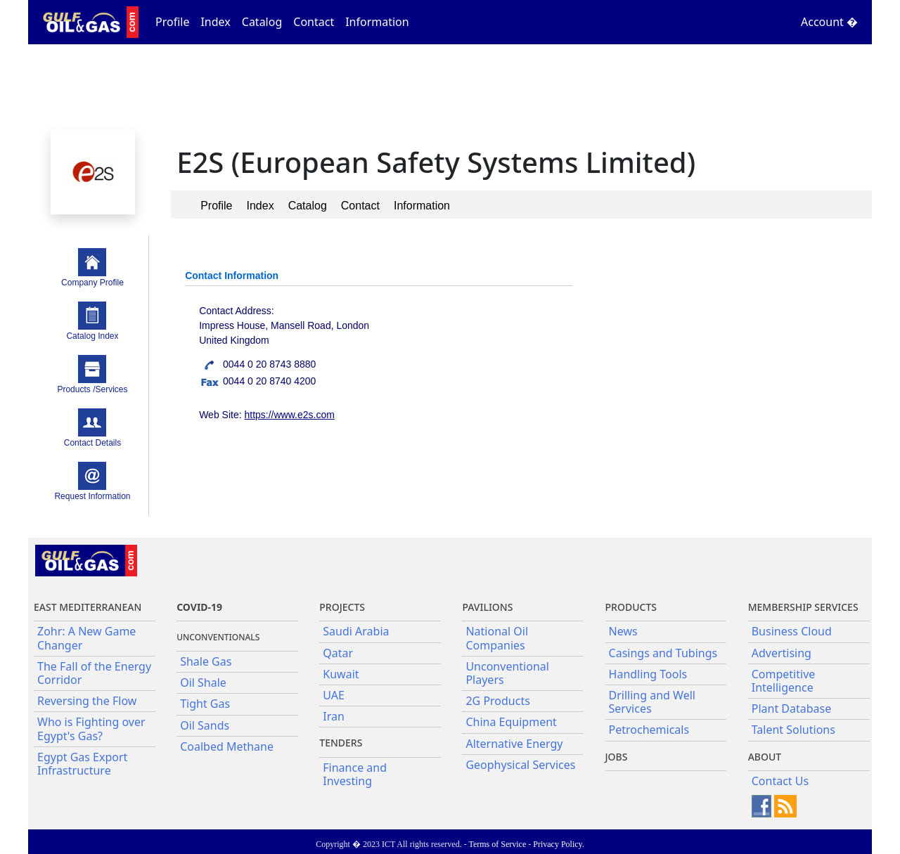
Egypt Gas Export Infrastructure (82, 763)
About (765, 756)
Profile (172, 22)
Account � (829, 22)
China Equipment (510, 722)
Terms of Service (497, 844)
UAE (334, 695)
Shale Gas (205, 661)
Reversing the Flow (86, 701)
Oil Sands (204, 725)
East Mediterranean (87, 607)
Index (215, 22)
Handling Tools (648, 674)
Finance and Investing (355, 774)
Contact (313, 22)
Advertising (781, 653)
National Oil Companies (496, 637)
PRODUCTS (631, 607)
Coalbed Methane (227, 746)
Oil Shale (203, 682)
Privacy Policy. (558, 844)
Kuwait (341, 674)
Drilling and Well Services (652, 701)
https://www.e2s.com (289, 414)
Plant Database (792, 708)
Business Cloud (792, 631)
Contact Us (780, 781)
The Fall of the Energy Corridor (94, 673)
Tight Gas (205, 703)
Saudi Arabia (356, 631)
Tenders (340, 742)
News (623, 631)
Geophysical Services (520, 764)
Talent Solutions (793, 729)
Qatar (338, 653)
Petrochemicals (649, 729)
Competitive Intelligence (784, 680)
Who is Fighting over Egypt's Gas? (91, 728)
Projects (342, 607)
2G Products (497, 701)
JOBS (616, 756)
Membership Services (803, 607)
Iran (334, 716)
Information (377, 22)
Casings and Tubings (663, 653)
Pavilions (487, 607)
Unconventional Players (506, 673)
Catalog (262, 22)
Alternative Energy (513, 743)
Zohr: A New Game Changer (86, 637)
